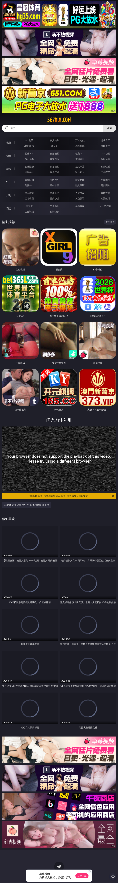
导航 (8, 208)
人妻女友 (80, 192)
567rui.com (59, 120)
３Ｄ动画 (105, 153)
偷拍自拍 (54, 166)
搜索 (109, 128)
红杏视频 (29, 211)
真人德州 (54, 140)
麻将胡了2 (29, 145)
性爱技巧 (105, 198)
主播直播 (80, 159)
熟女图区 (80, 185)
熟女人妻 (29, 159)
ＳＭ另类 (105, 159)
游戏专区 (105, 140)
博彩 (8, 143)
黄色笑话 (80, 198)
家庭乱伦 (54, 192)
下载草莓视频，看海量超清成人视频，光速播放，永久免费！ (71, 496)
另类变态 (105, 172)
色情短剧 (54, 211)
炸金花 (54, 145)
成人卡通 (80, 166)
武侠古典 (105, 192)
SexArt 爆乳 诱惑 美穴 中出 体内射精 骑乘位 (26, 504)
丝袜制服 (54, 159)
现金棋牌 (80, 145)
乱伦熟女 (80, 172)
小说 (8, 195)
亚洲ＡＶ (29, 153)
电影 (8, 169)
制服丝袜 (29, 172)
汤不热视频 (105, 206)
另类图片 (105, 185)
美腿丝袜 (29, 185)
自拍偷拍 (54, 153)
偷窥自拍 (29, 179)
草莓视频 (80, 206)
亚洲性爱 (29, 166)
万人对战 (80, 140)
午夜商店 (54, 206)
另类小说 (54, 198)
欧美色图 (80, 179)
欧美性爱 (105, 166)
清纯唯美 (54, 185)
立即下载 (82, 875)
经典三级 (54, 172)
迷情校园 (29, 198)
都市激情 (29, 192)
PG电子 (29, 140)
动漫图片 (105, 179)
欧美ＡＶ (80, 153)
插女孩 (29, 206)
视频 (8, 156)
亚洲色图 (54, 179)
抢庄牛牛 (105, 145)
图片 (8, 182)
